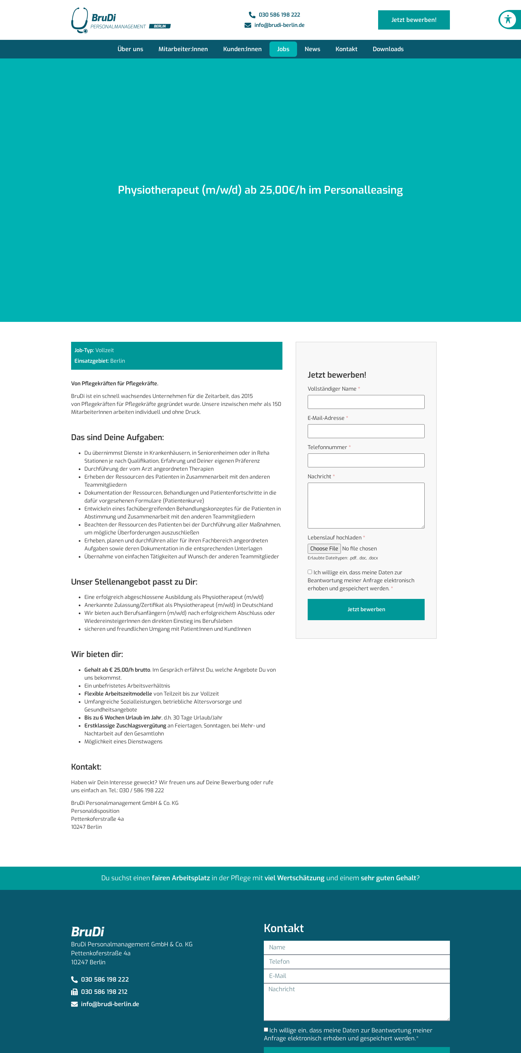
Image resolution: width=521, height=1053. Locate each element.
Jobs (283, 49)
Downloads (388, 49)
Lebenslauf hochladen (336, 537)
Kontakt (347, 49)
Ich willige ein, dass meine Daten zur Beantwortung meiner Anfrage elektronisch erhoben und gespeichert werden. (361, 580)
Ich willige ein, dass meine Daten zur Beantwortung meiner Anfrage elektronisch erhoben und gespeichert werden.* (348, 1034)
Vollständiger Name (334, 389)
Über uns (130, 49)
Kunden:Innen (242, 49)
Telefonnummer (329, 447)
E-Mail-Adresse (328, 418)
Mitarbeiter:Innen (183, 49)
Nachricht (321, 476)
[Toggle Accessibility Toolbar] (508, 20)
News (312, 49)
